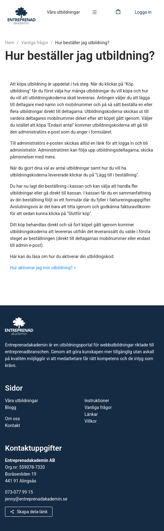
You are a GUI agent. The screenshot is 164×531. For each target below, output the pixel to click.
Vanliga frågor (34, 42)
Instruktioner (97, 400)
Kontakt (12, 425)
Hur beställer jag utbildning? (82, 42)
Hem (9, 42)
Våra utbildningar (63, 12)
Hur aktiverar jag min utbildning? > (43, 267)
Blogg (10, 407)
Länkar (91, 414)
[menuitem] (63, 12)
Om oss (12, 418)
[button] (96, 12)
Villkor (91, 421)
